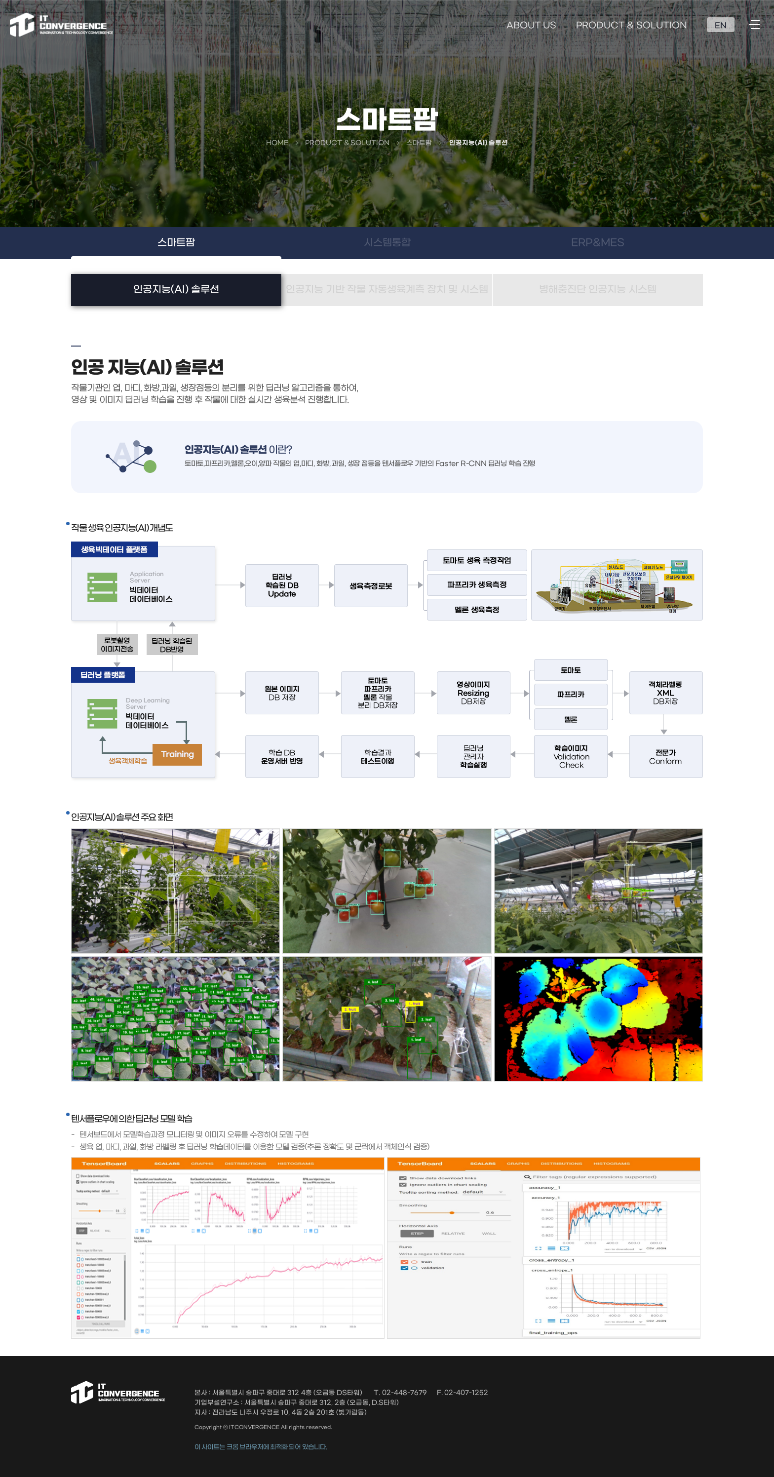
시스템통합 (387, 243)
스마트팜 (176, 243)
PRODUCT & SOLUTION (631, 26)
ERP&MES (597, 243)
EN (721, 25)
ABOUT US (531, 26)
